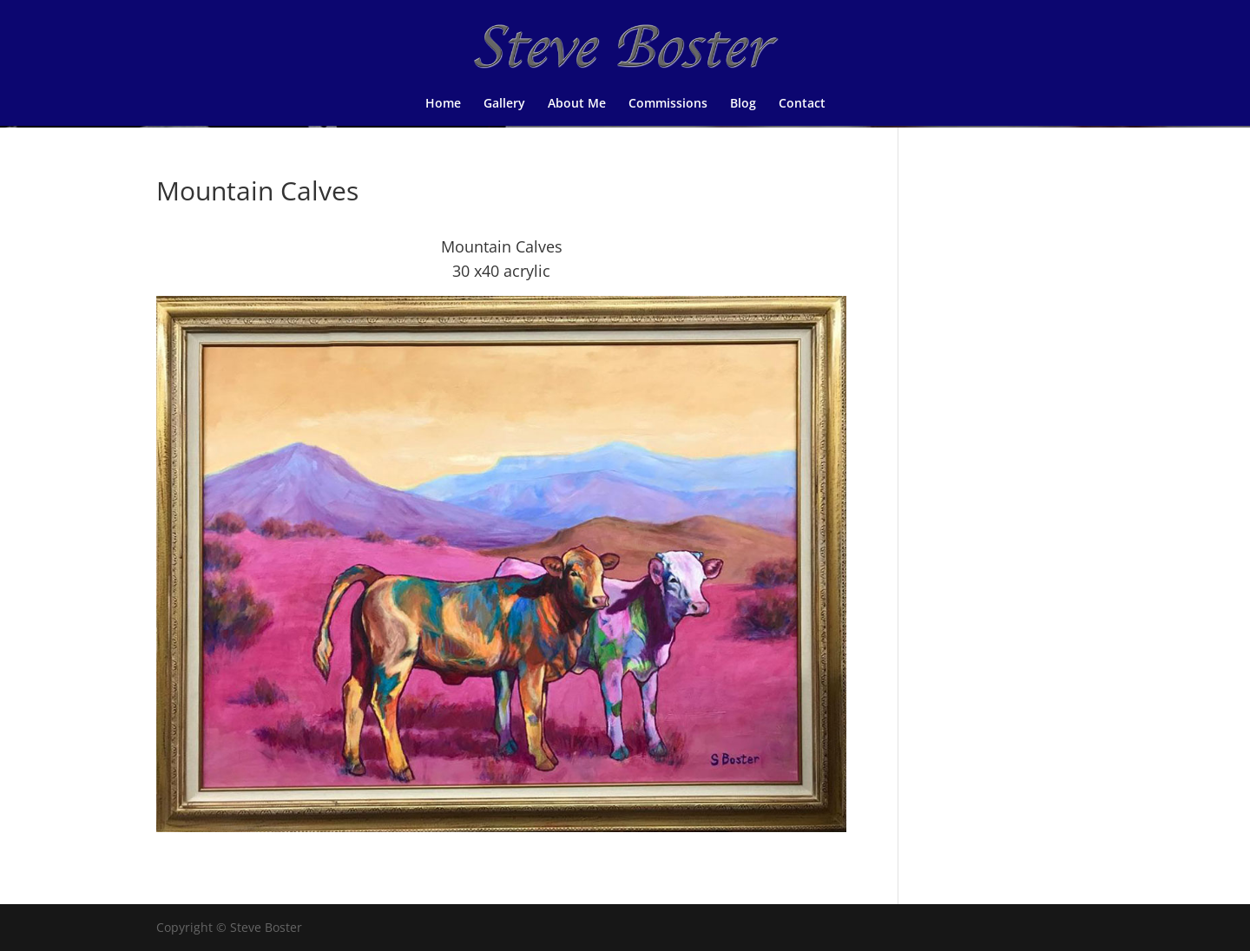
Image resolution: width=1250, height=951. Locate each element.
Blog (743, 104)
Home (443, 104)
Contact (802, 104)
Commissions (667, 104)
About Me (577, 104)
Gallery (504, 104)
